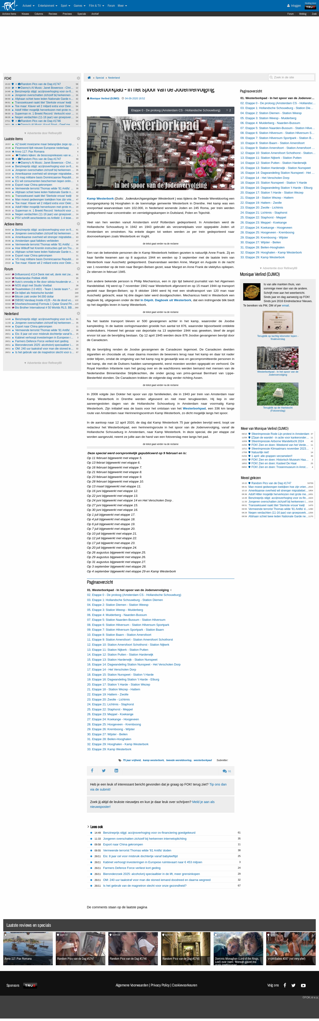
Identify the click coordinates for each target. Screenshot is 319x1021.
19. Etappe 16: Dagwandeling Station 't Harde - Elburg (123, 679)
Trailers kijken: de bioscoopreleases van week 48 (43, 155)
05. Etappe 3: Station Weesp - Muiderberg (115, 610)
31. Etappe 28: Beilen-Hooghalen (109, 739)
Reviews (53, 14)
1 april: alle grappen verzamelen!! (271, 456)
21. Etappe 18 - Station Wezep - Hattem (113, 689)
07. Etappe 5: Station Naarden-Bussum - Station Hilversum (126, 619)
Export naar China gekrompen (43, 184)
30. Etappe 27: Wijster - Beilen (107, 734)
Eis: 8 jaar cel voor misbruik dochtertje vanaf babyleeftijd (43, 333)
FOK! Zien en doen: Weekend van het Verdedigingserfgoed (280, 445)
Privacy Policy (160, 985)
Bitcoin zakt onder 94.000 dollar (43, 296)
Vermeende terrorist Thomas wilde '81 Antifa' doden (43, 188)
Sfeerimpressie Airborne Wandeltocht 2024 (277, 441)
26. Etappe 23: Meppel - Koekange (110, 714)
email (285, 305)
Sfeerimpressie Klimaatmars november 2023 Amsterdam (280, 448)
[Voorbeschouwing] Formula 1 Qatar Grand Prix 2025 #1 (43, 304)
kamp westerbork (153, 760)
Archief (95, 14)
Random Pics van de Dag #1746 (43, 121)
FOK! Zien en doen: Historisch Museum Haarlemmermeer (280, 459)
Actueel (29, 5)
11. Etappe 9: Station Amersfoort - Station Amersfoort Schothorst (130, 639)
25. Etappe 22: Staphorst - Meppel (110, 709)
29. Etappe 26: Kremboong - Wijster (111, 729)
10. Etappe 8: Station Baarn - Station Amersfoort (119, 634)
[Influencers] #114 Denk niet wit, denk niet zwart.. (43, 274)
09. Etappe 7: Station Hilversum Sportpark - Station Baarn (125, 629)
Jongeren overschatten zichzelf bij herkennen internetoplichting (43, 95)
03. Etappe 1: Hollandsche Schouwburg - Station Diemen (125, 600)
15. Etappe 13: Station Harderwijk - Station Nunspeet (122, 659)
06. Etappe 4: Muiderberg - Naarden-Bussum (117, 615)
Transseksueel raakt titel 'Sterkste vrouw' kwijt (43, 102)
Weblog (302, 14)
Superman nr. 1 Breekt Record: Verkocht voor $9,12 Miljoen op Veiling (43, 113)
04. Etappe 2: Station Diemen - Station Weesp (117, 604)
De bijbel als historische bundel (43, 292)
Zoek (314, 14)
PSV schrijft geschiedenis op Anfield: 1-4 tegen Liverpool (43, 218)
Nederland (114, 77)
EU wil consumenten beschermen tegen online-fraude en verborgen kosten (43, 181)
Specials (81, 14)
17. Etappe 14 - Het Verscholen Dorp (111, 669)
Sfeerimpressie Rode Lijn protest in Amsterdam (280, 434)
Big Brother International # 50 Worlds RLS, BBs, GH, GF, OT (43, 307)
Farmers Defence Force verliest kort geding (43, 341)
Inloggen (294, 5)
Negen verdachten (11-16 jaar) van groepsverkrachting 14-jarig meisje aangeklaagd (43, 117)
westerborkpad (203, 760)
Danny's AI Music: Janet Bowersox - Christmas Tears (43, 87)
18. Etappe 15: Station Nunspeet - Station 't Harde (120, 674)
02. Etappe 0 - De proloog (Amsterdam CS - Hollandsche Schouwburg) (134, 595)
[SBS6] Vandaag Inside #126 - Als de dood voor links (43, 300)
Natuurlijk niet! (260, 452)
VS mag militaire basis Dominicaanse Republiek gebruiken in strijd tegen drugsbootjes (43, 177)
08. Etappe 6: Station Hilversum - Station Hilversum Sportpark (128, 625)
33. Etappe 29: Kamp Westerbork (109, 749)
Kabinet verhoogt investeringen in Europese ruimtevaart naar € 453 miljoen (43, 337)
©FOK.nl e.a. (310, 997)
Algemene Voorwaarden (132, 985)
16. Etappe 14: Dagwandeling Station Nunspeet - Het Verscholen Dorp (133, 664)
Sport (65, 5)
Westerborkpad (194, 408)
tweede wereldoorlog (178, 760)
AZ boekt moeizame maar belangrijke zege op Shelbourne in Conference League (43, 144)
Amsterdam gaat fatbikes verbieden (43, 240)
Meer (122, 5)
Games (80, 5)
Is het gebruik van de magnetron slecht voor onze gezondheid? (43, 352)
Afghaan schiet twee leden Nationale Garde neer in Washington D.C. (43, 98)
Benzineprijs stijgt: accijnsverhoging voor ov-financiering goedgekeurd (43, 91)
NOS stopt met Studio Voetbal (43, 285)
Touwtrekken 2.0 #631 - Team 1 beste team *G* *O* (43, 289)
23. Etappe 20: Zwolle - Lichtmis (108, 699)
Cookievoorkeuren (184, 985)
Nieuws (25, 14)
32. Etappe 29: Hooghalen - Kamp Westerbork (117, 744)
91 (227, 771)
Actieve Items (9, 14)
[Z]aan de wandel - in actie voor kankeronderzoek (280, 437)
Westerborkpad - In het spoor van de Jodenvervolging (280, 371)
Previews (67, 14)
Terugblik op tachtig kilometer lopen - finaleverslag (277, 336)
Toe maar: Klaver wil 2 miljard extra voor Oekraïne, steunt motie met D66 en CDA (43, 106)
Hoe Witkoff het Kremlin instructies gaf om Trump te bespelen (43, 248)
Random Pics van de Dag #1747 (43, 84)
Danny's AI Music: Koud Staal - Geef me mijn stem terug (43, 124)
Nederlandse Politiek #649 (43, 278)
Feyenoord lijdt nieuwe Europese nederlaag (43, 148)
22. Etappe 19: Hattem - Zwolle (107, 694)
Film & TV (96, 5)
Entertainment (47, 5)
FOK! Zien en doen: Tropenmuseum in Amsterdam (280, 467)
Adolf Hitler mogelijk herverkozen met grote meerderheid (43, 110)
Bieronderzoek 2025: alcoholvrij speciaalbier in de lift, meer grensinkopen (43, 345)
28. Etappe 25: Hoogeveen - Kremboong (114, 724)
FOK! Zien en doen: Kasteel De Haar (274, 463)
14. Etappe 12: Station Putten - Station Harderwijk (120, 654)
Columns (39, 14)
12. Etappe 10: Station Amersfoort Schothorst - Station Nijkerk (128, 644)
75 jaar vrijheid (132, 760)
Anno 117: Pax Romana (43, 151)
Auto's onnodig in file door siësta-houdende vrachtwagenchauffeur (43, 281)
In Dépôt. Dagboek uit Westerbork (165, 300)
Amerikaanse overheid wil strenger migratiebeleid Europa (43, 173)
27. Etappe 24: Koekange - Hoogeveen (113, 719)
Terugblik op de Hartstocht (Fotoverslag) (280, 407)
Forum (290, 14)
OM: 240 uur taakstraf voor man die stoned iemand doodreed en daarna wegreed (43, 348)
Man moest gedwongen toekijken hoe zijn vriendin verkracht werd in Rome (43, 199)
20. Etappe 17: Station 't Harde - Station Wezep (118, 684)
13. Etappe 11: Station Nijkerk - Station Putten (117, 649)
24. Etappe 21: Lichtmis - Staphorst (110, 704)
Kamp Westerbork (100, 198)
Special (100, 77)
